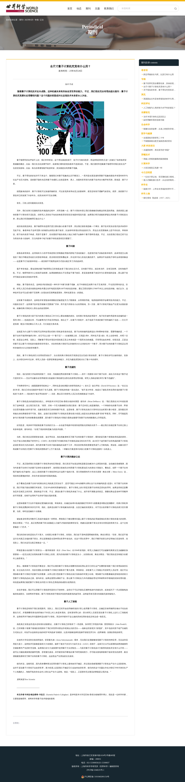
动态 (79, 8)
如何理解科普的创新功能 (153, 120)
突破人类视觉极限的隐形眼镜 (155, 159)
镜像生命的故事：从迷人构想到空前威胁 (160, 129)
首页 (69, 8)
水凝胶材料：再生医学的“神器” (156, 150)
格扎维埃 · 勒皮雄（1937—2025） (157, 198)
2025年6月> (29, 20)
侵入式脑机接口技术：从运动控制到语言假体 (162, 180)
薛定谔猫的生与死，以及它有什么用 (158, 74)
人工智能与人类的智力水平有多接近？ (159, 108)
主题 (97, 8)
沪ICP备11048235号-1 (95, 770)
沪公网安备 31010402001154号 (95, 777)
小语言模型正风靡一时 (152, 168)
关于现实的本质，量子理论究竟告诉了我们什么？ (164, 90)
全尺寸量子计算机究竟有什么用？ (157, 87)
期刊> (21, 20)
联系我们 (109, 8)
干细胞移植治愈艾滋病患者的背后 (157, 141)
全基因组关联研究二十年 (153, 138)
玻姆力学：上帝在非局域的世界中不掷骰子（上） (164, 189)
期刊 (88, 8)
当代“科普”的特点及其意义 (154, 117)
